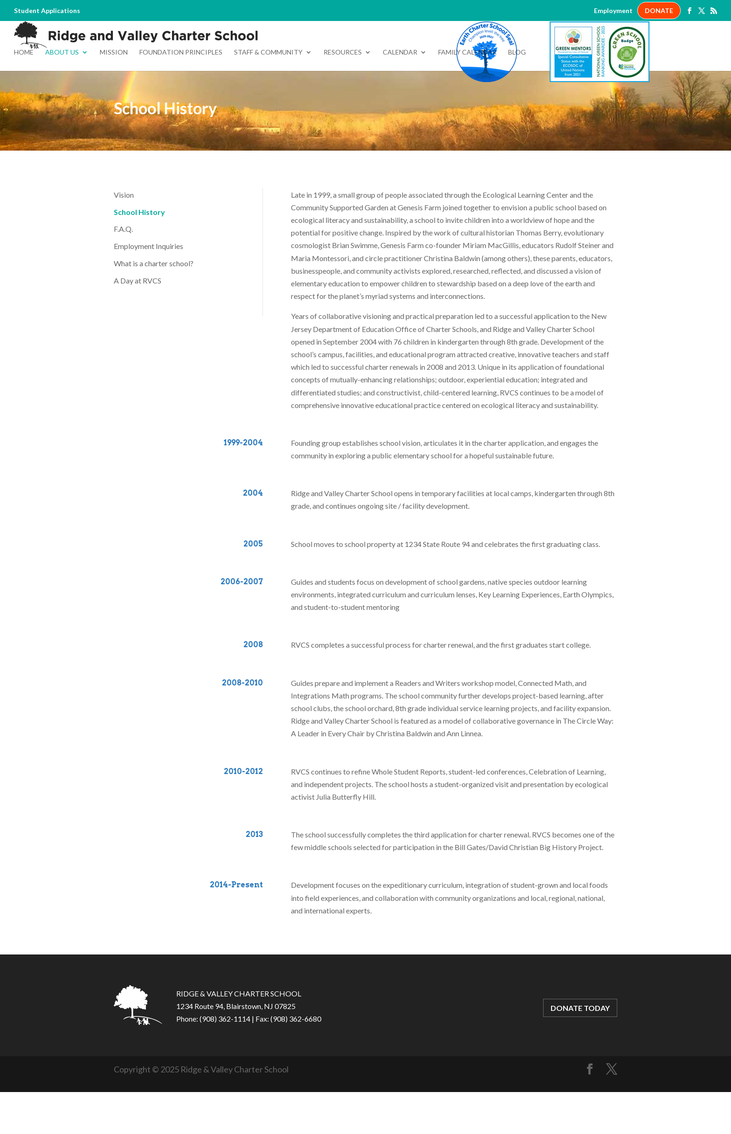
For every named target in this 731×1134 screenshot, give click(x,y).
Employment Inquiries (148, 288)
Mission (114, 94)
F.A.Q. (123, 270)
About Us (62, 94)
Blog (517, 94)
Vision (124, 236)
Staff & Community (268, 94)
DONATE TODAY (580, 1049)
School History (139, 253)
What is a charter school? (153, 305)
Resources (343, 94)
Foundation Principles (180, 94)
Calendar (400, 94)
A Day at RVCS (137, 322)
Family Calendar (467, 94)
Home (24, 94)
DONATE (659, 10)
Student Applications (47, 10)
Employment (613, 10)
